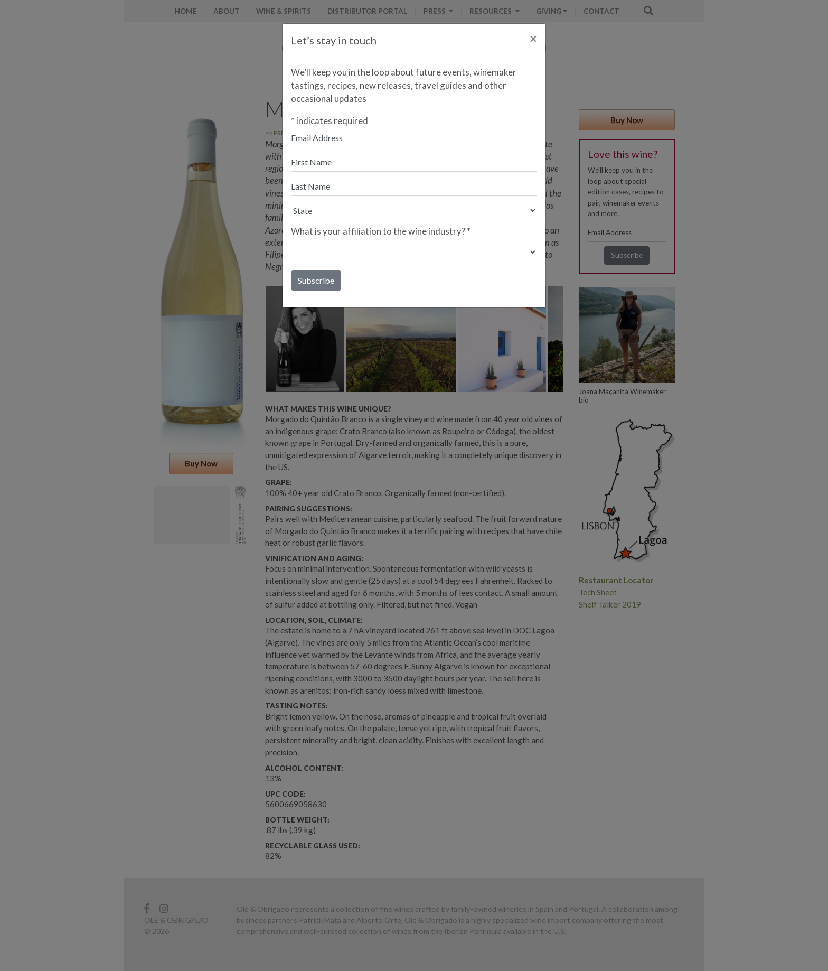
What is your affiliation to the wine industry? (381, 231)
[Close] (533, 38)
